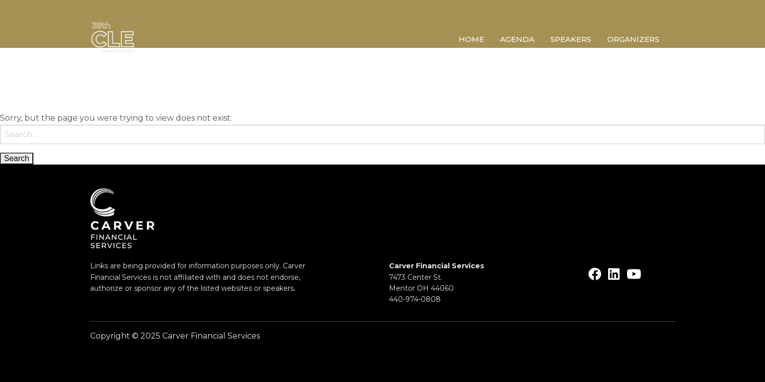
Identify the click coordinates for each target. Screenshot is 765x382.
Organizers (633, 39)
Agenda (517, 39)
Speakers (570, 39)
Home (471, 39)
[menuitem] (479, 40)
